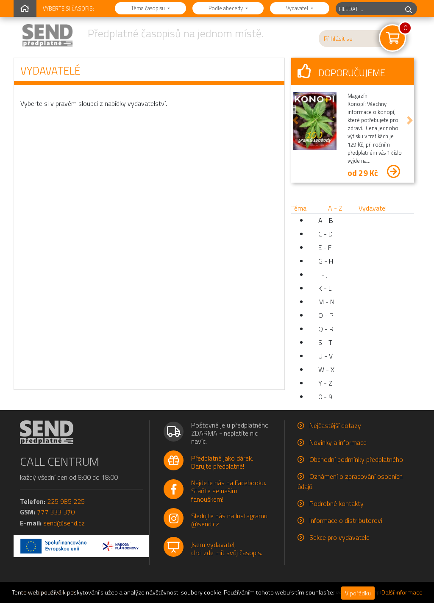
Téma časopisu (148, 8)
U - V (325, 356)
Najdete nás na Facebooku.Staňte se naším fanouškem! (228, 491)
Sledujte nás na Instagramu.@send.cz (230, 520)
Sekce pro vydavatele (339, 537)
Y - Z (325, 383)
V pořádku (358, 593)
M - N (326, 302)
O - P (326, 315)
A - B (325, 220)
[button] (295, 120)
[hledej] (408, 8)
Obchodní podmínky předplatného (356, 459)
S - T (325, 342)
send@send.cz (64, 523)
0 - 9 (325, 397)
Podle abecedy (226, 8)
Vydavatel (297, 8)
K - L (324, 288)
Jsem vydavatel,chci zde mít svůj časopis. (226, 548)
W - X (326, 369)
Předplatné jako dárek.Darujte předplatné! (222, 462)
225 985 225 (66, 501)
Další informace (402, 592)
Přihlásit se (338, 38)
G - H (325, 261)
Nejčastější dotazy (335, 425)
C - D (325, 234)
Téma (298, 208)
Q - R (326, 329)
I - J (323, 275)
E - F (324, 247)
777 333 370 (56, 512)
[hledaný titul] (368, 8)
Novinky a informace (338, 442)
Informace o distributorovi (345, 520)
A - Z (335, 208)
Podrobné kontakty (336, 503)
